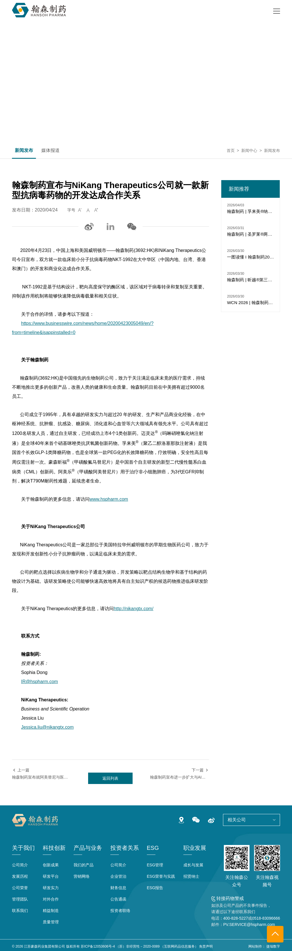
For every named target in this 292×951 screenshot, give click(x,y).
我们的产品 (84, 865)
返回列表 (110, 778)
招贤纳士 (191, 876)
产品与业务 (88, 848)
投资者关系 (124, 848)
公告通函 (118, 899)
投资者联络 (120, 910)
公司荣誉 (20, 887)
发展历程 (20, 876)
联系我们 (20, 910)
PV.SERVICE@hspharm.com (249, 924)
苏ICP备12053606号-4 (98, 946)
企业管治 (118, 876)
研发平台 (51, 876)
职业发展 (194, 848)
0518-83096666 (266, 918)
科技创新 (54, 848)
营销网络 (82, 876)
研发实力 (51, 887)
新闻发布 (24, 150)
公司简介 (20, 865)
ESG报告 (155, 887)
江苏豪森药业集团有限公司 (44, 946)
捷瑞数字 (273, 946)
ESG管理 (155, 865)
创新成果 (51, 865)
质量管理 (51, 922)
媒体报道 (50, 150)
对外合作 (51, 899)
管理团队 (20, 899)
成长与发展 (193, 865)
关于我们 (23, 848)
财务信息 (118, 887)
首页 (231, 150)
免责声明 (206, 946)
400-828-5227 (235, 918)
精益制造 (51, 910)
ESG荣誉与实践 (161, 876)
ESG (153, 848)
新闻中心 (249, 150)
